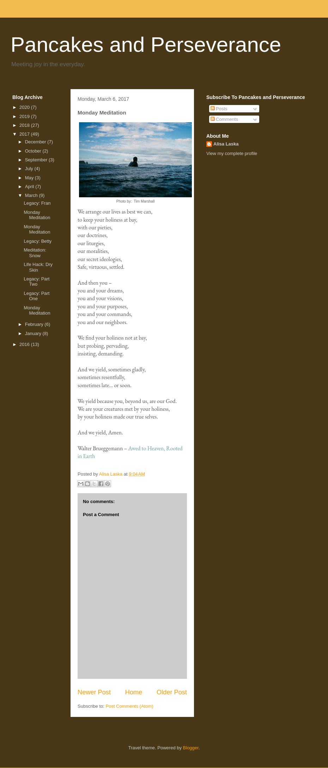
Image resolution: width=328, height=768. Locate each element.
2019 (25, 116)
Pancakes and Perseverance (146, 44)
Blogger (191, 747)
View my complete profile (231, 153)
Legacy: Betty (37, 241)
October (34, 151)
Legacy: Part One (36, 296)
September (37, 159)
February (35, 324)
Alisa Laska (226, 144)
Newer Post (94, 692)
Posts (219, 108)
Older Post (172, 692)
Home (133, 692)
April (30, 186)
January (34, 333)
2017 (25, 134)
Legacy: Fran (37, 203)
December (36, 141)
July (30, 168)
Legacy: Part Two (36, 281)
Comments (224, 119)
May (30, 177)
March (32, 195)
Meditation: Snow (35, 252)
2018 (25, 125)
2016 (25, 344)
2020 (25, 107)
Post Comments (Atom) (129, 706)
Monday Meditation (37, 215)
